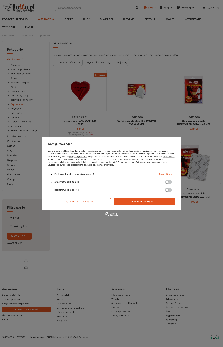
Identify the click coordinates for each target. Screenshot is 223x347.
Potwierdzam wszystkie (144, 201)
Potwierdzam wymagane (79, 201)
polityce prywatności (78, 156)
